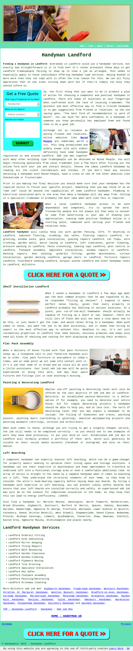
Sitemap (7, 624)
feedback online (110, 218)
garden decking (35, 257)
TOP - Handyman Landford (19, 609)
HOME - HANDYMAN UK (66, 616)
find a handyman (23, 502)
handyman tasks (119, 261)
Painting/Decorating (35, 579)
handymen (82, 152)
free (62, 215)
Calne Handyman (69, 599)
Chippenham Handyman (31, 603)
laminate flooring (32, 235)
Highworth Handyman (57, 588)
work (38, 194)
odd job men (33, 588)
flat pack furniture (73, 350)
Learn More (116, 648)
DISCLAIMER (123, 46)
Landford (75, 204)
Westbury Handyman (116, 588)
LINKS (90, 46)
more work (9, 78)
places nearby (82, 520)
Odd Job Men (65, 609)
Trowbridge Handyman (87, 588)
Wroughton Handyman (104, 596)
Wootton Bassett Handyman (69, 592)
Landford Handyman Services (31, 528)
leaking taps (82, 246)
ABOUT (100, 46)
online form (11, 166)
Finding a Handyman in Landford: (25, 64)
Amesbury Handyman (97, 599)
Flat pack (29, 357)
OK (128, 648)
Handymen (46, 609)
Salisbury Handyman (61, 603)
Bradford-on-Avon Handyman (109, 592)
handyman (77, 74)
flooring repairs (95, 235)
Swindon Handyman (93, 603)
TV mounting (116, 232)
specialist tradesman (24, 198)
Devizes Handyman (40, 599)
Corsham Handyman (15, 596)
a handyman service (109, 64)
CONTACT (110, 46)
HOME (82, 46)
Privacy (126, 624)
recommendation (102, 113)
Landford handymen (96, 191)
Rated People (106, 159)
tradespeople (25, 71)
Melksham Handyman (75, 596)
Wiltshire (28, 264)
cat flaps (114, 239)
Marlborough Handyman (45, 596)
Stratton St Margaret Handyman (25, 592)
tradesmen (115, 102)
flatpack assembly (32, 250)
